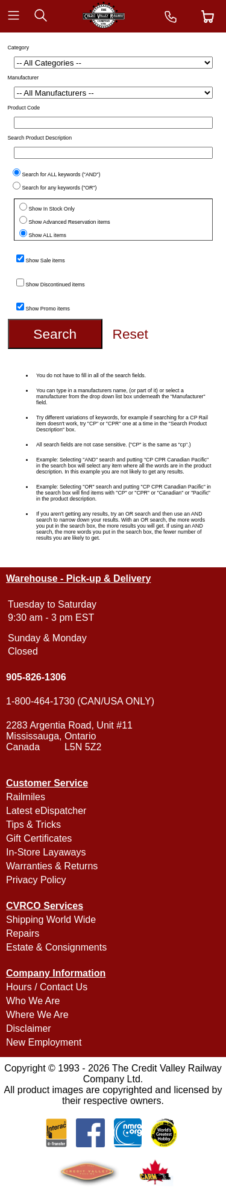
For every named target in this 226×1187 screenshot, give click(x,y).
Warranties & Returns (52, 866)
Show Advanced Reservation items (69, 222)
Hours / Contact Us (46, 987)
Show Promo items (48, 309)
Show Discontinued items (55, 285)
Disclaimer (28, 1028)
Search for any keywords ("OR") (59, 188)
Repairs (22, 933)
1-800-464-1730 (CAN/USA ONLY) (80, 701)
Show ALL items (47, 235)
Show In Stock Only (52, 209)
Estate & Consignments (56, 947)
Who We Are (33, 1001)
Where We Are (37, 1015)
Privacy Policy (36, 880)
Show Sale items (45, 260)
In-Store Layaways (46, 852)
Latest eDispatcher (46, 811)
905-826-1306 (36, 677)
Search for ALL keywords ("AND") (61, 174)
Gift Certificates (39, 838)
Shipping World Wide (51, 919)
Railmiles (25, 797)
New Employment (43, 1042)
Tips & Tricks (33, 824)
